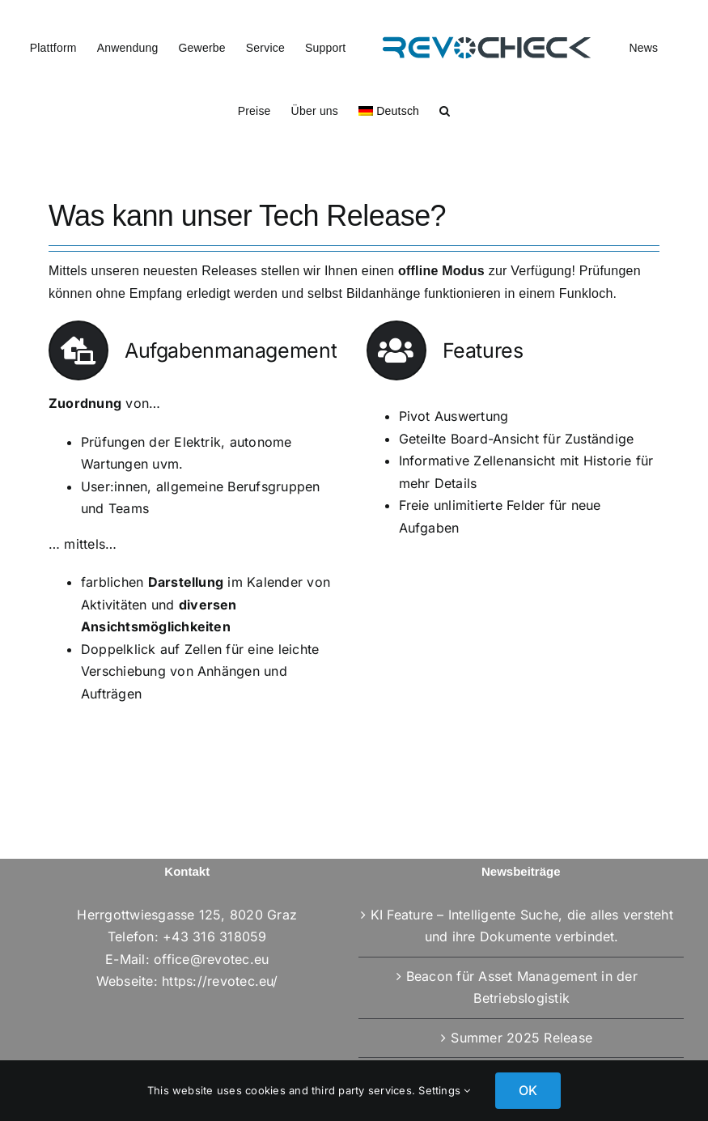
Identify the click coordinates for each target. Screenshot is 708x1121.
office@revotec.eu (211, 959)
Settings (444, 1090)
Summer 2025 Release (521, 1038)
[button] (444, 109)
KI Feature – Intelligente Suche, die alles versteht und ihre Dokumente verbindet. (522, 926)
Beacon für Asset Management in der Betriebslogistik (522, 987)
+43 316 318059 (214, 936)
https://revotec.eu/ (220, 981)
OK (528, 1090)
